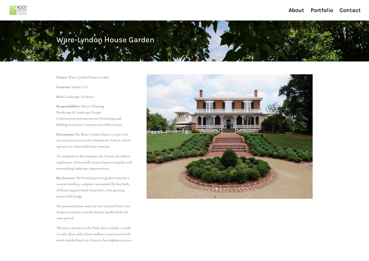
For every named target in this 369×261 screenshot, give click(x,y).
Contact (350, 11)
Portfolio (322, 11)
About (296, 11)
